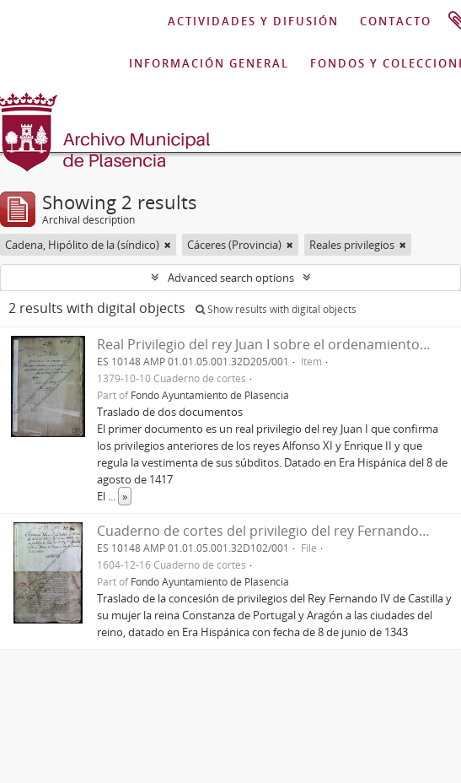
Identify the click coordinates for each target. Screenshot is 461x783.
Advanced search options (231, 277)
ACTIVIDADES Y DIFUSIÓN (253, 21)
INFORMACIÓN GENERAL (209, 63)
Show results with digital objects (276, 309)
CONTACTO (396, 21)
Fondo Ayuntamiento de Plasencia (210, 395)
